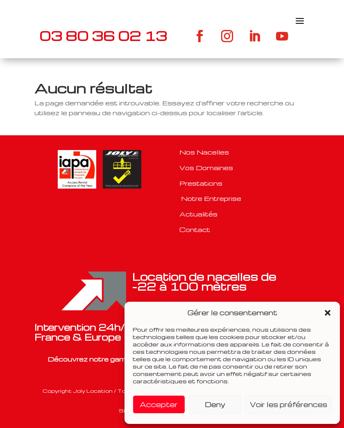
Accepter (159, 404)
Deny (215, 404)
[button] (328, 313)
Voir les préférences (288, 404)
